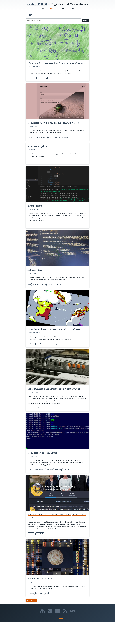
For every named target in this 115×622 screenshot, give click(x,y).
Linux (30, 469)
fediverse (31, 344)
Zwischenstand (35, 206)
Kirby (61, 618)
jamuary (30, 408)
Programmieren (41, 137)
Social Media (48, 344)
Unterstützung (42, 78)
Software (58, 469)
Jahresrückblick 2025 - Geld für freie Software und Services (57, 63)
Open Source (32, 78)
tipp (56, 344)
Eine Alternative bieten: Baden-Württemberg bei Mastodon (57, 514)
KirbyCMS (31, 137)
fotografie (39, 593)
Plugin (50, 137)
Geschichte (66, 469)
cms (29, 284)
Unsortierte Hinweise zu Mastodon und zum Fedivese (54, 329)
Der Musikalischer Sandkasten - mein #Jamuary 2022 (54, 389)
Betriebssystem (38, 469)
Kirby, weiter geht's (37, 146)
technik (50, 284)
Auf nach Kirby (35, 270)
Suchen (85, 20)
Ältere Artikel (31, 600)
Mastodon (39, 344)
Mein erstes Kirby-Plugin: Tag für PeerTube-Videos (53, 123)
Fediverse (65, 137)
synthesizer (45, 408)
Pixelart (61, 8)
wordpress (36, 284)
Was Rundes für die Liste (40, 578)
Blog (51, 8)
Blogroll (72, 8)
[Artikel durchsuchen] (53, 20)
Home (42, 8)
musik (37, 408)
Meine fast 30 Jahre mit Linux (42, 453)
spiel (46, 593)
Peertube (57, 137)
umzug (44, 284)
